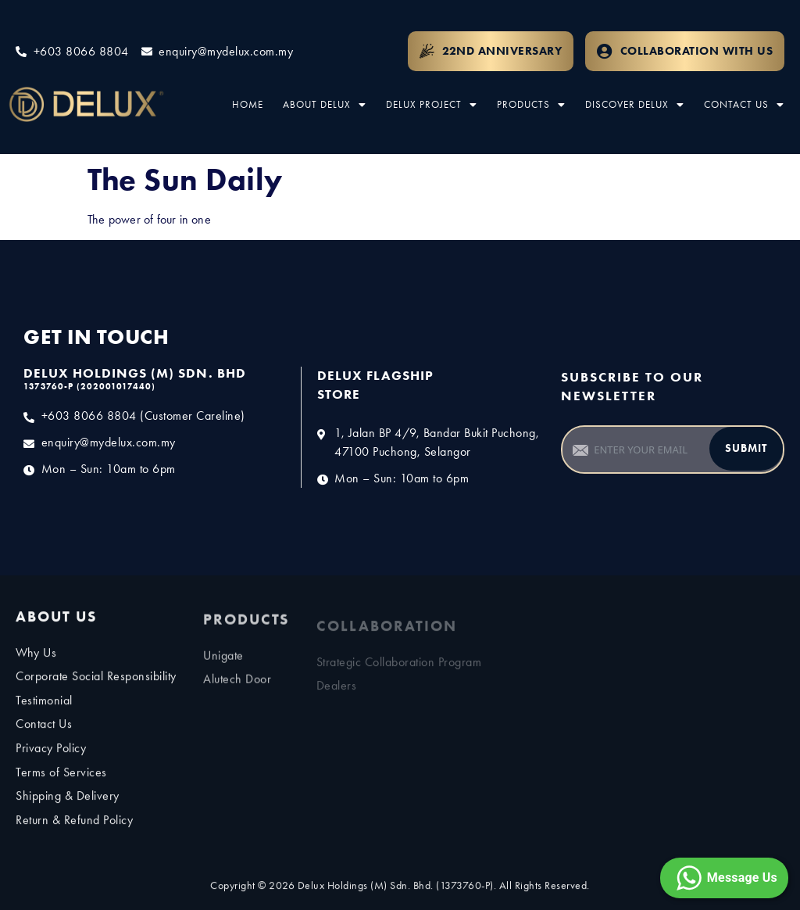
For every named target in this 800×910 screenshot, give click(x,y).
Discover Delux (634, 104)
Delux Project (431, 104)
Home (247, 104)
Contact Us (744, 104)
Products (531, 104)
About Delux (324, 104)
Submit (746, 448)
